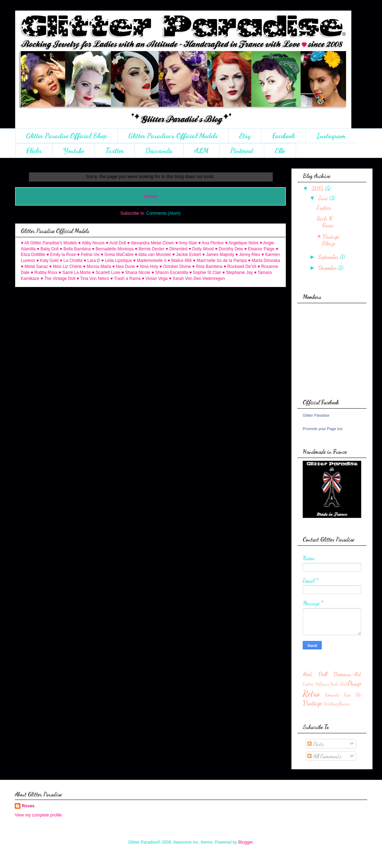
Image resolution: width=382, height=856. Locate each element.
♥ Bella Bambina (75, 248)
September (329, 256)
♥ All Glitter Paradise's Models (49, 242)
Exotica (324, 207)
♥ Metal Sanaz (34, 266)
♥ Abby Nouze (91, 242)
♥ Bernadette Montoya (113, 248)
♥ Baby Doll (47, 248)
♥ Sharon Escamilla (170, 272)
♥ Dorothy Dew (229, 248)
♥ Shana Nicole (136, 272)
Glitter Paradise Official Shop (66, 136)
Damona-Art (347, 674)
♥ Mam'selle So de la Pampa (220, 260)
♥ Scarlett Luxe (106, 272)
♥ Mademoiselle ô (150, 260)
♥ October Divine (175, 266)
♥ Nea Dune (123, 266)
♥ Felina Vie (88, 254)
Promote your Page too (323, 429)
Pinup (354, 683)
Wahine (330, 704)
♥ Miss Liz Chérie (65, 266)
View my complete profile (38, 815)
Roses (28, 805)
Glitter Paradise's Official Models (173, 136)
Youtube (73, 150)
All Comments (324, 756)
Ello (280, 150)
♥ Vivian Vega (155, 278)
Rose (347, 695)
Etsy (245, 136)
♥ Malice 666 (180, 260)
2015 (318, 188)
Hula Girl (338, 684)
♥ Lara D (92, 260)
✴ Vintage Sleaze (328, 239)
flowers (344, 704)
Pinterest (241, 150)
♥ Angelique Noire (241, 242)
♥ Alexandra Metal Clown (150, 242)
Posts (315, 743)
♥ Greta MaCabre (117, 254)
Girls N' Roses (325, 221)
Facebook (283, 136)
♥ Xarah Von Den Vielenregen (197, 278)
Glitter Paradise (316, 415)
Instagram (330, 136)
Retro (311, 693)
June (323, 198)
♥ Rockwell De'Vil (240, 266)
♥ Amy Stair (186, 242)
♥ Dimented (176, 248)
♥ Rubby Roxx (44, 272)
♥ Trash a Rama (125, 278)
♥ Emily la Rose (61, 254)
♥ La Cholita (71, 260)
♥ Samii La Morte (74, 272)
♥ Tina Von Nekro (92, 278)
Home (150, 196)
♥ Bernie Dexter (150, 248)
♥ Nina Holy (147, 266)
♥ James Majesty (218, 254)
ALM (201, 150)
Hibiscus (322, 684)
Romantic (332, 695)
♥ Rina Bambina (207, 266)
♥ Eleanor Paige (259, 248)
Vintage (312, 703)
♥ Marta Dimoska (264, 260)
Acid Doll (315, 674)
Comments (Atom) (163, 213)
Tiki (358, 695)
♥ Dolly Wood (201, 248)
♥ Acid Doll (116, 242)
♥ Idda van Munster (153, 254)
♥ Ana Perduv (211, 242)
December (328, 267)
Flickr (34, 150)
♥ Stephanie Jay (237, 272)
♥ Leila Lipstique (116, 260)
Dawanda (159, 150)
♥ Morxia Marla (97, 266)
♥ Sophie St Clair (205, 272)
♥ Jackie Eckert (186, 254)
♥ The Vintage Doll (58, 278)
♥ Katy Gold (47, 260)
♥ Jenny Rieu (247, 254)
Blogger (245, 842)
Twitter (114, 150)
